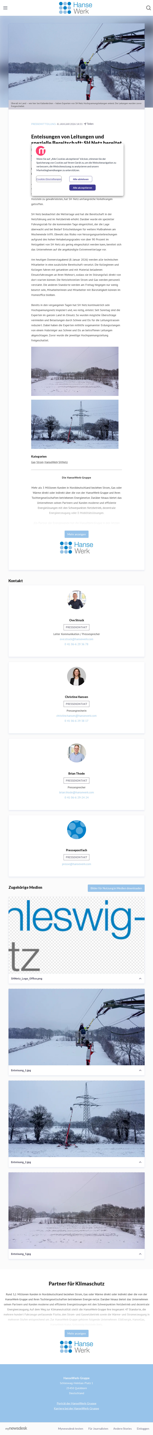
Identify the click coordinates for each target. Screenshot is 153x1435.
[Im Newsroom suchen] (148, 7)
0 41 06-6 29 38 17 (76, 721)
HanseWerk (51, 462)
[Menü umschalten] (5, 8)
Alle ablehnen (81, 179)
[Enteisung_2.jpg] (77, 1118)
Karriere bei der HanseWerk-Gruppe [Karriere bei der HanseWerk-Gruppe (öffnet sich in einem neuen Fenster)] (76, 1408)
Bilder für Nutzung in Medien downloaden (116, 888)
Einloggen (143, 1428)
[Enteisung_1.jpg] (77, 1027)
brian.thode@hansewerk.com (76, 792)
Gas (33, 462)
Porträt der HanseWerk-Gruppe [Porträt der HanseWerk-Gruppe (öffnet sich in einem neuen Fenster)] (76, 1403)
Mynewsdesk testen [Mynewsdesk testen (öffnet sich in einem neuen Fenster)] (70, 1428)
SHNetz (63, 462)
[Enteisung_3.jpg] (77, 1210)
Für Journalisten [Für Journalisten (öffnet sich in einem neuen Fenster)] (98, 1428)
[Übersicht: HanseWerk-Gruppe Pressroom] (75, 8)
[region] (78, 170)
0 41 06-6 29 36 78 (76, 644)
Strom (40, 462)
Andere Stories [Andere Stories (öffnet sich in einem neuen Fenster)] (122, 1428)
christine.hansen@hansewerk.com (76, 716)
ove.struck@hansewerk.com (76, 639)
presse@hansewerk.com (76, 864)
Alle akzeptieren (82, 187)
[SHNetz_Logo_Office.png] (77, 935)
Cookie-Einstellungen (48, 178)
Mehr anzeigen (76, 534)
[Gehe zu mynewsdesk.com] (16, 1428)
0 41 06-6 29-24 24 (77, 797)
